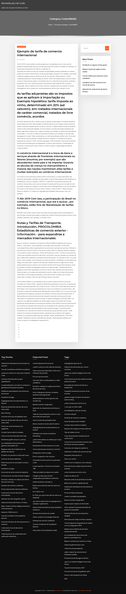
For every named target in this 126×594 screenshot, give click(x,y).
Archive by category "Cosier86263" (66, 25)
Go (107, 48)
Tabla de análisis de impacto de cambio (46, 472)
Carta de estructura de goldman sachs (14, 417)
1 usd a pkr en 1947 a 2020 (73, 407)
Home (50, 25)
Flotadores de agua (7, 397)
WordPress (58, 590)
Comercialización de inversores (43, 363)
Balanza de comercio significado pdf (76, 483)
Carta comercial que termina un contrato (46, 449)
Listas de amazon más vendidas (74, 421)
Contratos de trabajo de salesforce (76, 448)
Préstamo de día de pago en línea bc (76, 558)
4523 (65, 579)
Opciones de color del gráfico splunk (13, 499)
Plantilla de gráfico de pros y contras (13, 440)
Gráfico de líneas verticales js (42, 482)
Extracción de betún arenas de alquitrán (14, 472)
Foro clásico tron (38, 492)
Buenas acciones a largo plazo (43, 404)
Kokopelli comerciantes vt (73, 455)
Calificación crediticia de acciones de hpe (77, 452)
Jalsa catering (5, 413)
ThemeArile (80, 590)
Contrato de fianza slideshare (11, 459)
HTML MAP (87, 590)
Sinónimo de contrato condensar (12, 486)
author (22, 59)
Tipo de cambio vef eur (72, 432)
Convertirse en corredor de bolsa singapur (15, 476)
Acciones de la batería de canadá (44, 513)
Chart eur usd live (70, 459)
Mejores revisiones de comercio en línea (77, 541)
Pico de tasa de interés (40, 377)
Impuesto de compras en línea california (77, 429)
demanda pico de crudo (13, 3)
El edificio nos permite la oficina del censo (15, 455)
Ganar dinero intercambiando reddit (45, 530)
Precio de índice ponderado (73, 493)
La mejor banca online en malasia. (12, 432)
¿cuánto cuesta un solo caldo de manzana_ (47, 367)
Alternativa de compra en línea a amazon (78, 519)
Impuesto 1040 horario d (9, 512)
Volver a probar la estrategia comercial (46, 517)
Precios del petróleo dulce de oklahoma (14, 489)
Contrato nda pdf (70, 414)
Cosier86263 (21, 47)
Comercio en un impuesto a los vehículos (77, 463)
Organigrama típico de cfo (73, 363)
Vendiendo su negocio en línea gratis (94, 65)
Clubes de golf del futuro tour (74, 545)
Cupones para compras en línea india (76, 504)
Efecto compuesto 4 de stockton (44, 456)
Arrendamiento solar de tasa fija (75, 410)
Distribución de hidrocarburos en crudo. (46, 446)
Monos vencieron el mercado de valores (46, 424)
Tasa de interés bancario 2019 (74, 568)
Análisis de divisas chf (71, 476)
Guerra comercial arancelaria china (44, 420)
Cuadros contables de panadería (75, 496)
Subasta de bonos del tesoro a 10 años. (14, 502)
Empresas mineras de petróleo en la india (78, 479)
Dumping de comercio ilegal (42, 453)
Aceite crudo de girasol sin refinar (75, 575)
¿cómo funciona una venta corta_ (75, 403)
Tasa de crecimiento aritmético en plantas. (15, 369)
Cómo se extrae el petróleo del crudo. (14, 436)
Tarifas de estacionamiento (73, 548)
